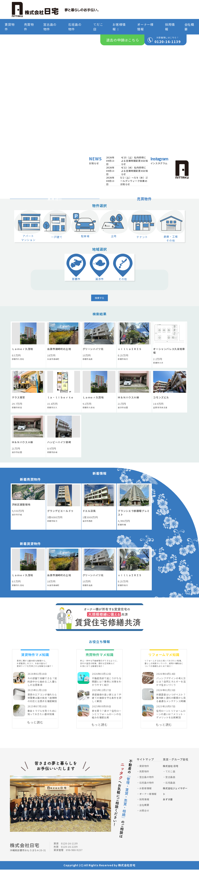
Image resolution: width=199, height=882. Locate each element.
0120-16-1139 (167, 41)
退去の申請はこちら (122, 39)
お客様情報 (119, 26)
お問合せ (144, 822)
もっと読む (35, 734)
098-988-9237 (74, 862)
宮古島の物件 (49, 26)
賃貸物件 (9, 26)
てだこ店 (98, 26)
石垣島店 (170, 795)
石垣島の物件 (74, 26)
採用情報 (170, 26)
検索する (99, 310)
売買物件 (29, 26)
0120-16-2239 (69, 859)
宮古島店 (170, 789)
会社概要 (189, 26)
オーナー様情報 (145, 26)
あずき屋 (168, 811)
